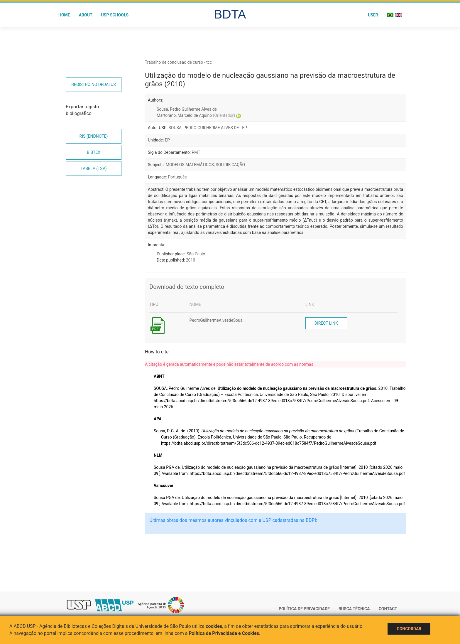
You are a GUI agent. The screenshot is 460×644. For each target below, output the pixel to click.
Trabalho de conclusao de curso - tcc (178, 62)
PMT (196, 152)
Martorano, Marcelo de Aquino (196, 115)
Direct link (326, 323)
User (373, 15)
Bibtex (93, 152)
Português (177, 177)
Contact (388, 608)
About (85, 15)
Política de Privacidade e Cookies (224, 633)
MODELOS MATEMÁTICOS (190, 164)
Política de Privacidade (304, 608)
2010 (190, 260)
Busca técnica (354, 608)
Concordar (409, 628)
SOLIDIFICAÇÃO (230, 164)
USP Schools (115, 15)
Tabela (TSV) (93, 168)
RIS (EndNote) (94, 136)
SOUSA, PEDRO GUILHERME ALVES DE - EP (208, 127)
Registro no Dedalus (93, 84)
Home (64, 15)
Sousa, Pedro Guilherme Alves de (187, 109)
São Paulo (196, 254)
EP (167, 140)
